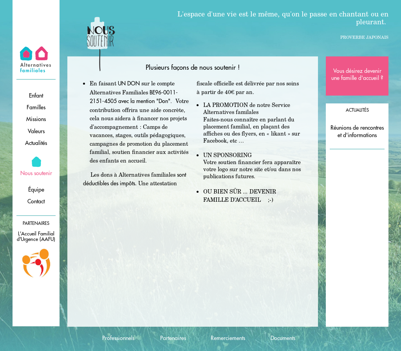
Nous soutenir (36, 173)
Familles (36, 107)
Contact (36, 201)
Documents (283, 338)
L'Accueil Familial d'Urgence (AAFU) (36, 237)
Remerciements (228, 338)
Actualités (36, 143)
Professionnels (118, 338)
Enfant (36, 95)
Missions (36, 119)
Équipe (36, 189)
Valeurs (36, 131)
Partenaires (173, 338)
